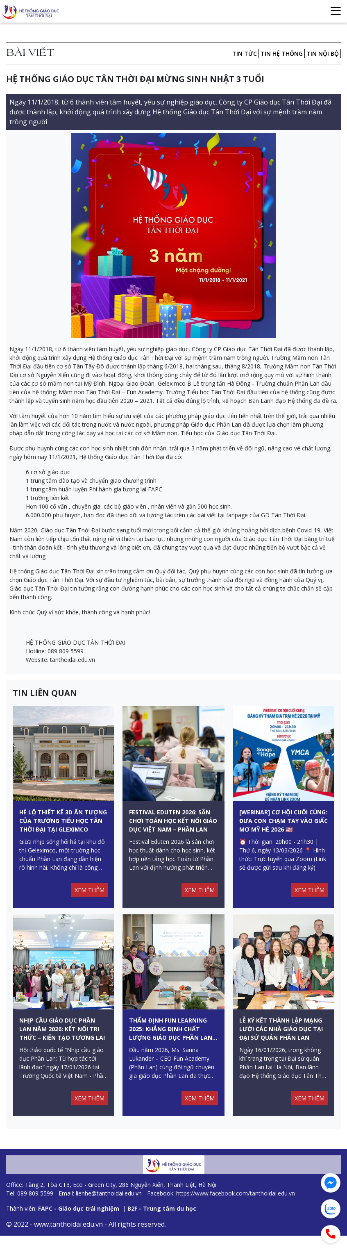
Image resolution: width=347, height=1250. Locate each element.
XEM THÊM (89, 897)
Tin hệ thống (282, 53)
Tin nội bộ (322, 53)
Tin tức (244, 53)
